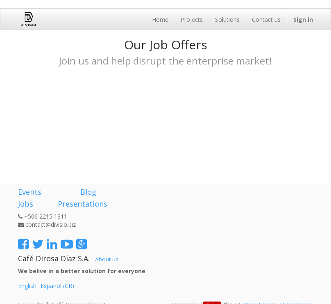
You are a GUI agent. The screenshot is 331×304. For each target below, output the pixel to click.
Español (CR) (57, 286)
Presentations (81, 204)
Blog (88, 192)
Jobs (25, 204)
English (27, 286)
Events (29, 192)
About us (106, 259)
